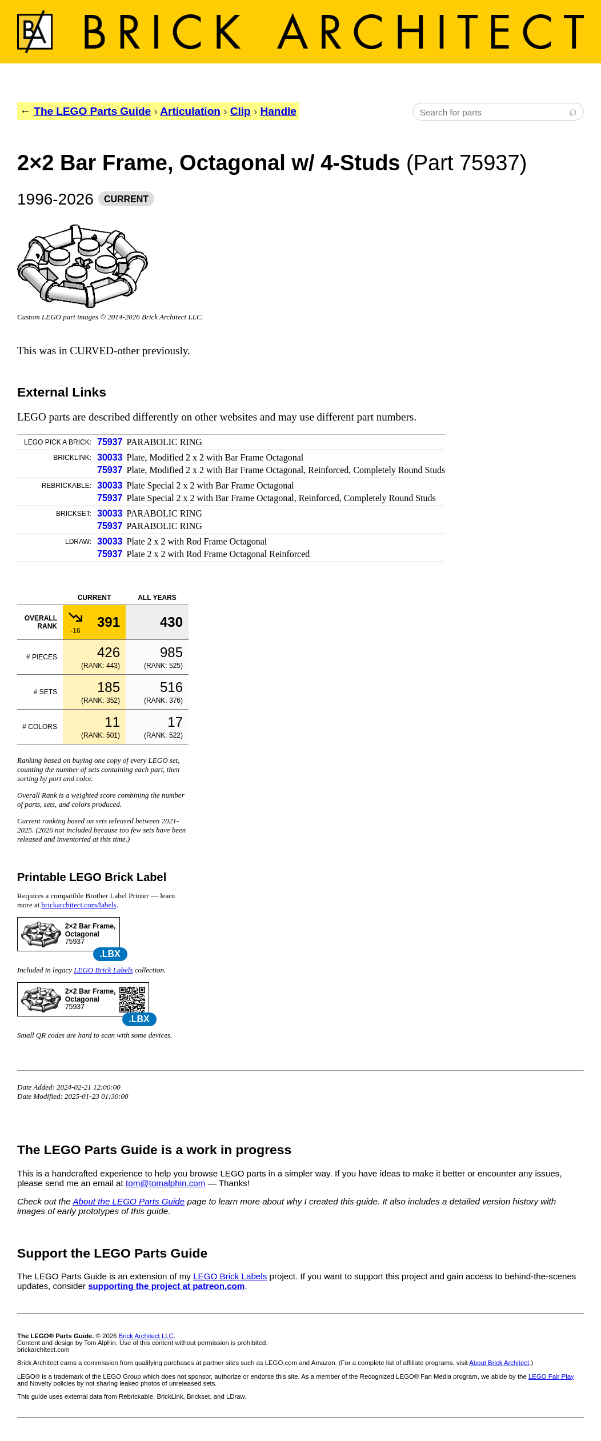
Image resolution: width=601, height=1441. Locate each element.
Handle (279, 111)
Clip (240, 111)
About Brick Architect (499, 1362)
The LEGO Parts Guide (92, 111)
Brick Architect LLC (146, 1335)
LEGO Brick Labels (103, 970)
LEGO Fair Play (551, 1376)
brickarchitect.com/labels (79, 904)
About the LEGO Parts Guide (129, 1201)
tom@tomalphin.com (166, 1183)
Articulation (190, 111)
